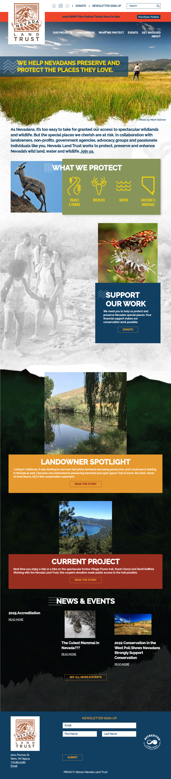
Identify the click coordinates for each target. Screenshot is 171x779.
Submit (73, 757)
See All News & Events (86, 677)
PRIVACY (69, 772)
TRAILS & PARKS (74, 202)
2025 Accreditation (24, 613)
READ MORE (16, 619)
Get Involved (151, 32)
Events (133, 32)
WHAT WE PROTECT (111, 32)
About (156, 36)
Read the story (86, 484)
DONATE (81, 5)
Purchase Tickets (149, 17)
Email (14, 766)
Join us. (87, 151)
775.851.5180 (18, 762)
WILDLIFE (99, 200)
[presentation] (87, 745)
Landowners (85, 32)
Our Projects (62, 32)
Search (158, 6)
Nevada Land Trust (26, 22)
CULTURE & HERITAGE (148, 202)
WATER (123, 200)
